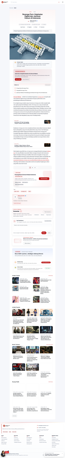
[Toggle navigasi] (62, 2)
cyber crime (16, 191)
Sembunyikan (47, 84)
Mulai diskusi (27, 243)
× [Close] (62, 453)
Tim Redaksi (41, 439)
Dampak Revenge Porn (21, 90)
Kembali (14, 415)
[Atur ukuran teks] (23, 27)
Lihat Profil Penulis (17, 203)
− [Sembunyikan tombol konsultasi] (8, 451)
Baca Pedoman (26, 79)
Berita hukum (5, 431)
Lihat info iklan (44, 178)
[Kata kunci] (35, 2)
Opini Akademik (4, 439)
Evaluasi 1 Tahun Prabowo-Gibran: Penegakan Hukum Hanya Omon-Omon (23, 146)
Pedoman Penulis (42, 440)
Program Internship (42, 442)
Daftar (49, 232)
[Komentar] (41, 27)
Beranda (11, 7)
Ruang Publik (3, 443)
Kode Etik (53, 442)
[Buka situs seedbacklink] (62, 450)
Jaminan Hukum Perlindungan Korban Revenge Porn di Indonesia (31, 92)
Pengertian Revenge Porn (22, 88)
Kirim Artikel (18, 79)
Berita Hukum (3, 437)
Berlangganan (29, 437)
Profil (40, 437)
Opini (30, 11)
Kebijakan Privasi (55, 439)
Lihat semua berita (49, 344)
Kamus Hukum (16, 440)
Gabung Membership (46, 262)
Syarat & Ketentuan (55, 443)
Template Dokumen (17, 442)
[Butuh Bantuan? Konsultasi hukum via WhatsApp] (5, 453)
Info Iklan (28, 440)
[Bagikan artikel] (29, 27)
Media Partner (29, 442)
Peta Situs (54, 446)
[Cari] (59, 2)
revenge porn (41, 96)
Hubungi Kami (29, 443)
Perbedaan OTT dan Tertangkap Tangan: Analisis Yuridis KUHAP (21, 123)
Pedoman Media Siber (56, 440)
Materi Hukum (4, 442)
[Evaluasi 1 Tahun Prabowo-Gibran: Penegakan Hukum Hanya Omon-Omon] (47, 145)
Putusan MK (16, 439)
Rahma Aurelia (33, 20)
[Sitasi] (35, 27)
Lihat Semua (50, 381)
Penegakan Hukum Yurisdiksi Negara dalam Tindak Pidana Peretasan (52, 455)
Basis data (14, 431)
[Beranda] (4, 2)
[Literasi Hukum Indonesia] (18, 426)
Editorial (3, 440)
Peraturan (16, 437)
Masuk (43, 232)
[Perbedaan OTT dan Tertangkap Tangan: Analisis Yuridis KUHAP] (47, 122)
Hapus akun (54, 445)
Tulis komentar (47, 211)
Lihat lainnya (50, 275)
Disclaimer (54, 437)
